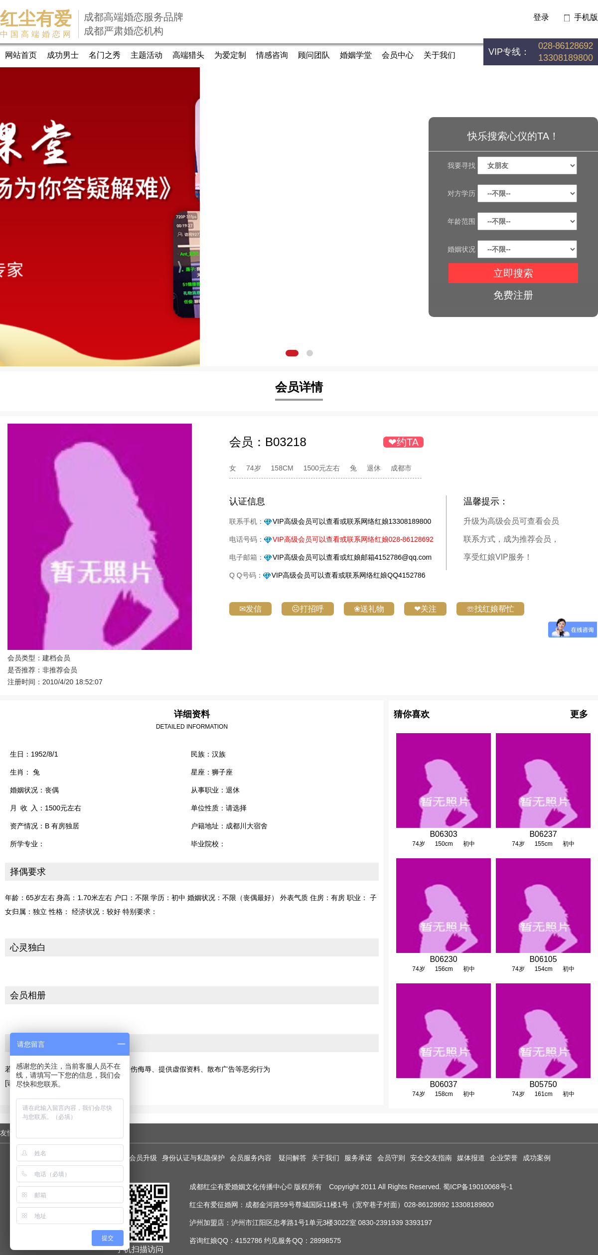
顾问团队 (314, 55)
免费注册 (513, 295)
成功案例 (537, 1158)
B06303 (443, 834)
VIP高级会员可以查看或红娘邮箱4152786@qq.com (352, 557)
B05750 (543, 1084)
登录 (541, 17)
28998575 (325, 1241)
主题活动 (146, 55)
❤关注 (425, 609)
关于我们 (439, 55)
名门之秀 (105, 55)
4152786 (249, 1241)
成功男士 (63, 55)
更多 (579, 714)
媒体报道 (471, 1158)
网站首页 (21, 55)
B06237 (543, 834)
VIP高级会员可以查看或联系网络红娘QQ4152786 (349, 575)
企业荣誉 (504, 1158)
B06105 (543, 959)
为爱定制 (230, 55)
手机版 (586, 17)
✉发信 (250, 609)
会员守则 (391, 1158)
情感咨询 (272, 55)
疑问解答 (292, 1158)
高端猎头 (188, 55)
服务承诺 (358, 1158)
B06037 (443, 1084)
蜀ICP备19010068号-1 (478, 1187)
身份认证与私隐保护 (193, 1158)
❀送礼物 (369, 609)
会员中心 (398, 55)
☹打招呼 (308, 609)
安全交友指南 (431, 1158)
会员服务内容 (252, 1158)
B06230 (443, 959)
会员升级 (143, 1158)
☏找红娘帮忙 (490, 609)
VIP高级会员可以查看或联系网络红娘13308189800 (352, 521)
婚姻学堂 (356, 55)
